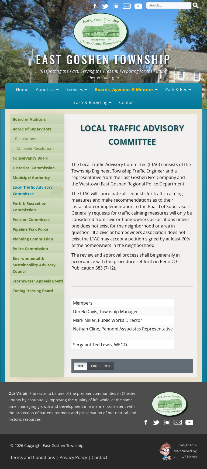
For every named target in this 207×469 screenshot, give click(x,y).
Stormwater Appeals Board (38, 281)
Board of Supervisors (32, 129)
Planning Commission (33, 239)
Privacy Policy (73, 457)
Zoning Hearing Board (33, 290)
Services (74, 89)
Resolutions (25, 138)
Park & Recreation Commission (29, 206)
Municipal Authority (31, 177)
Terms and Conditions (32, 457)
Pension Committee (31, 219)
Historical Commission (34, 167)
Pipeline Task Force (30, 229)
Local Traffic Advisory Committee (33, 190)
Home (22, 89)
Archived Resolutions (35, 148)
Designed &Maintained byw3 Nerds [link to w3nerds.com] (185, 451)
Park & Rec (176, 89)
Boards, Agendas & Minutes (124, 89)
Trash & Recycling (90, 102)
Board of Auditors (29, 119)
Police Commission (30, 248)
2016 (93, 366)
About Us (45, 89)
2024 (80, 366)
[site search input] (169, 5)
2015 (107, 366)
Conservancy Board (31, 158)
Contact (127, 102)
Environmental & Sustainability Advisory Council (34, 265)
